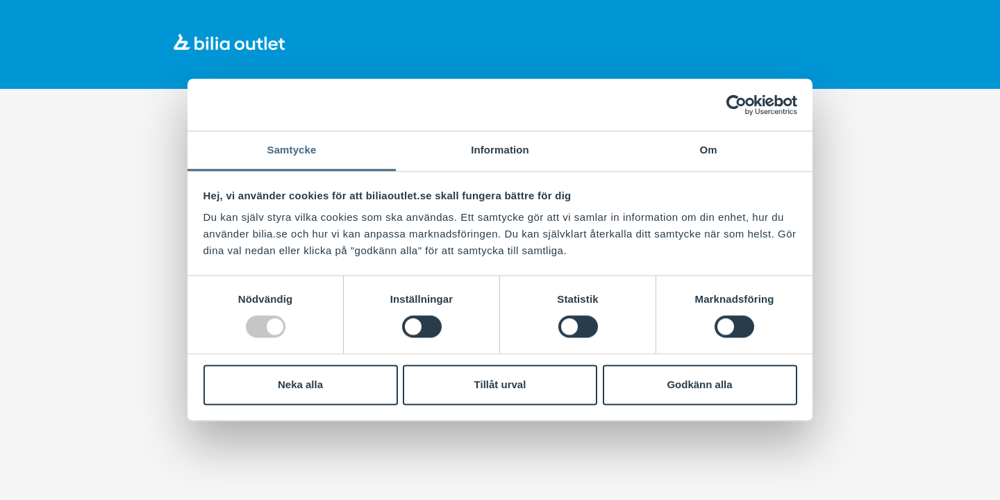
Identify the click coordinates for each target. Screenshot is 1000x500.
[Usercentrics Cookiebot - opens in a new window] (736, 104)
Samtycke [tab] (292, 150)
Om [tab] (708, 150)
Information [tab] (500, 150)
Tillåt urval (500, 384)
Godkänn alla (699, 384)
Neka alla (300, 384)
